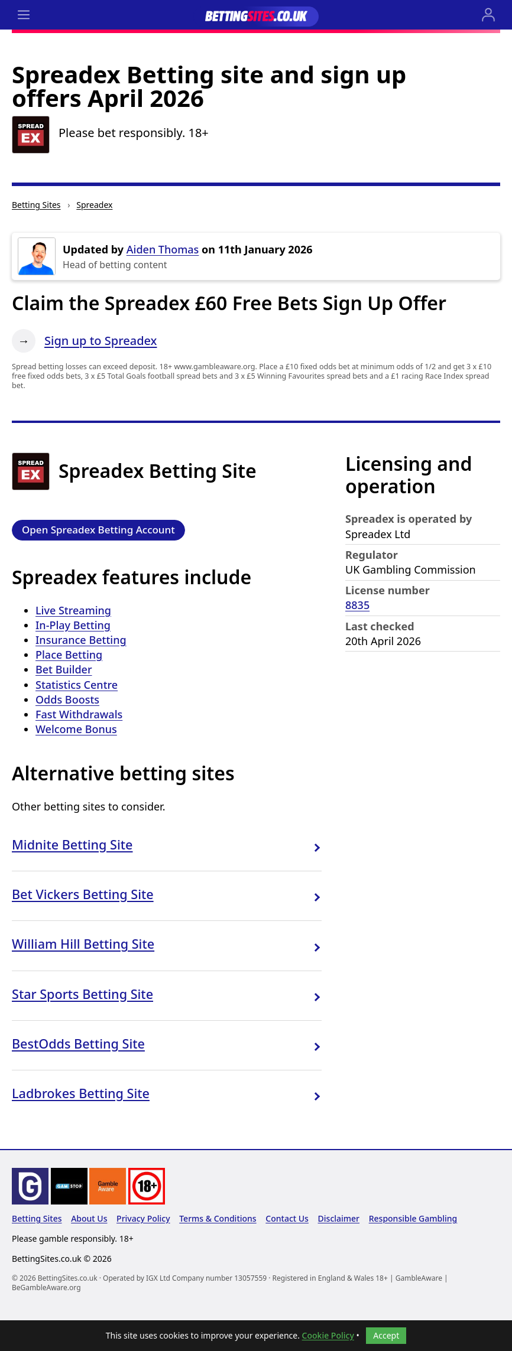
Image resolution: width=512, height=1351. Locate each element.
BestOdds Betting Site (78, 1043)
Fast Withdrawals (78, 714)
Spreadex (94, 204)
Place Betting (68, 654)
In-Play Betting (73, 625)
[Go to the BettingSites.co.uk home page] (256, 15)
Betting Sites (36, 204)
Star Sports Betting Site (82, 993)
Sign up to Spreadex (100, 341)
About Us (89, 1218)
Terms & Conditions (217, 1218)
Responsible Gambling (413, 1218)
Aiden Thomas (163, 249)
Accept (386, 1335)
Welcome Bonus (76, 729)
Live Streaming (73, 610)
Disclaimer (338, 1218)
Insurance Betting (81, 640)
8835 (357, 605)
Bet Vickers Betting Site (83, 894)
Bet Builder (63, 669)
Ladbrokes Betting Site (81, 1093)
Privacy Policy (143, 1218)
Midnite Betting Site (72, 844)
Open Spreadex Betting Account (98, 529)
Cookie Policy (328, 1335)
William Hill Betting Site (83, 943)
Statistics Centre (76, 685)
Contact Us (287, 1218)
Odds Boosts (67, 699)
